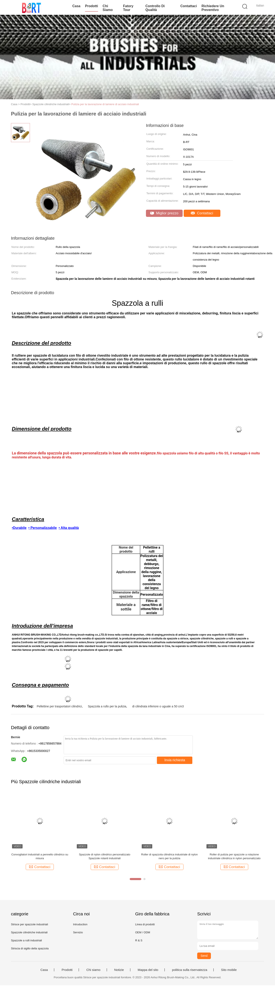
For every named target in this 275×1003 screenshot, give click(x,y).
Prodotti (91, 6)
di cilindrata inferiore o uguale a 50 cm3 (158, 706)
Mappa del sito (148, 969)
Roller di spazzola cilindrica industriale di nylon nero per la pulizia (169, 856)
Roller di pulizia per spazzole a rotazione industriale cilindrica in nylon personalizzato (234, 856)
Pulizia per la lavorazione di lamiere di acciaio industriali (105, 104)
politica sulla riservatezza (189, 969)
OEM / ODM (142, 932)
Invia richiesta (174, 760)
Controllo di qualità (155, 8)
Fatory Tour (128, 8)
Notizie (119, 969)
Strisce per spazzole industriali (29, 924)
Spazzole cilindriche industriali (29, 932)
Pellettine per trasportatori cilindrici (59, 706)
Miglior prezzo (164, 213)
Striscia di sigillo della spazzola (30, 948)
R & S (138, 940)
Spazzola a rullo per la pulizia (107, 706)
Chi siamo (108, 8)
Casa (76, 6)
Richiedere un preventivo (212, 8)
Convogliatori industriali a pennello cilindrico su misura (39, 856)
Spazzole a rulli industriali (26, 940)
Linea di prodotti (145, 924)
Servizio (78, 932)
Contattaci (188, 6)
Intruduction (80, 924)
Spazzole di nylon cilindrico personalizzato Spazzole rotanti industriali (104, 856)
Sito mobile (229, 969)
